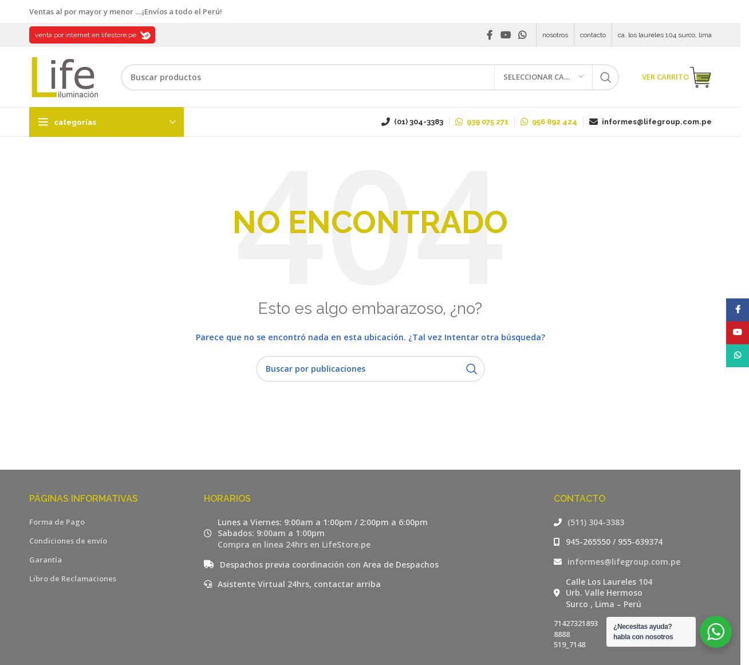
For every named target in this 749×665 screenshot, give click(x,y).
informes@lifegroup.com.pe (623, 561)
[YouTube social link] (505, 35)
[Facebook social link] (489, 35)
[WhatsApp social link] (522, 35)
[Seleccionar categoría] (543, 77)
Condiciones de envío (68, 541)
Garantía (45, 559)
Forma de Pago (57, 522)
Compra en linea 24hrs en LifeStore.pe (294, 544)
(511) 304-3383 (595, 522)
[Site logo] (63, 76)
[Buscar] (370, 77)
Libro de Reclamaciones (72, 578)
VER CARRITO (677, 77)
